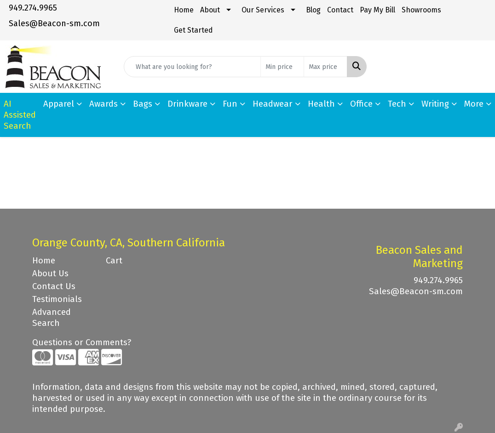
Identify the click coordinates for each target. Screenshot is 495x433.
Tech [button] (397, 104)
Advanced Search (51, 317)
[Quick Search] (192, 66)
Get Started (193, 30)
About (210, 10)
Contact (340, 10)
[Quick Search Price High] (325, 66)
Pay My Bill (377, 10)
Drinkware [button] (187, 104)
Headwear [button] (273, 104)
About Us (50, 273)
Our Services (263, 10)
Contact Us (53, 286)
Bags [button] (142, 104)
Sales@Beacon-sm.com (54, 23)
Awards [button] (103, 104)
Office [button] (361, 104)
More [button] (473, 104)
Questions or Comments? (81, 342)
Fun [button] (230, 104)
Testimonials (57, 299)
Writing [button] (435, 104)
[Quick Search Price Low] (282, 66)
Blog (313, 10)
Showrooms (421, 10)
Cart (114, 261)
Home (184, 10)
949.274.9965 (33, 8)
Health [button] (321, 104)
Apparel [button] (58, 104)
